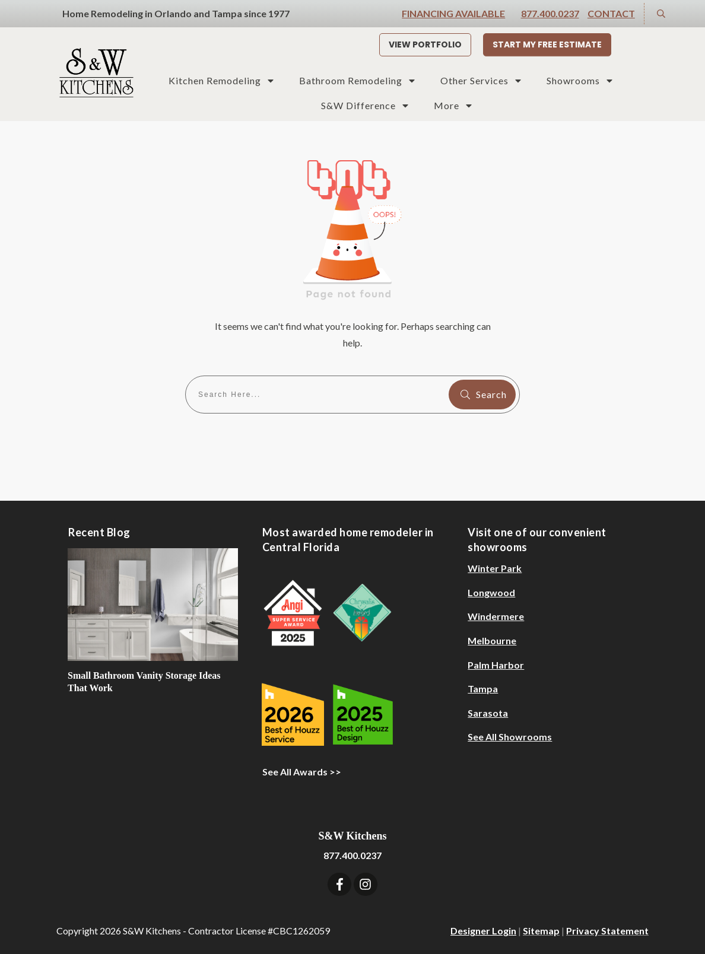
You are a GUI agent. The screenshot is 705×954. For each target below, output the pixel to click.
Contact (611, 13)
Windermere (496, 616)
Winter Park (495, 568)
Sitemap (541, 930)
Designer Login (483, 930)
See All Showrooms (510, 736)
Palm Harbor (496, 664)
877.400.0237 (550, 13)
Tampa (483, 688)
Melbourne (492, 640)
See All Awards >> (301, 771)
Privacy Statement (607, 930)
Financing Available (453, 13)
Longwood (491, 592)
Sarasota (488, 712)
